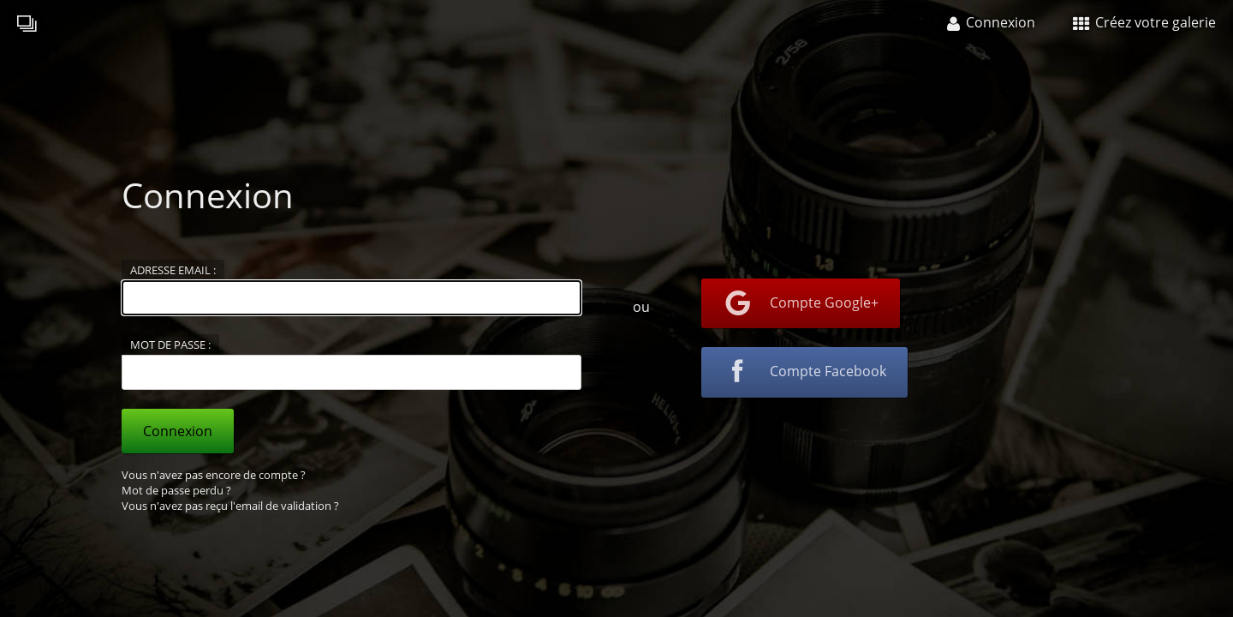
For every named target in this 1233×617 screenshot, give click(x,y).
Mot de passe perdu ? (176, 490)
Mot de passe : (170, 344)
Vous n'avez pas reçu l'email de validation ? (230, 505)
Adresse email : (173, 270)
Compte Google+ (801, 303)
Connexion (177, 431)
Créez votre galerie (1144, 22)
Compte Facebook (804, 373)
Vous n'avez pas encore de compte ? (214, 474)
